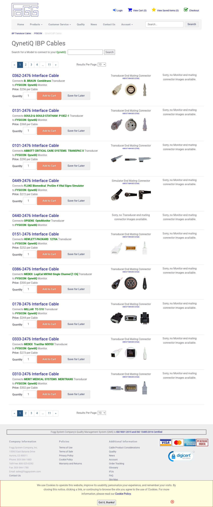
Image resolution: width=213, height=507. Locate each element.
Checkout (191, 9)
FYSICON (38, 33)
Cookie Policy (66, 459)
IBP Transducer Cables (21, 33)
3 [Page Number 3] (32, 64)
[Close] (173, 502)
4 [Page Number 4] (38, 64)
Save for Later (76, 95)
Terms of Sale (66, 451)
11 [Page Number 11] (50, 64)
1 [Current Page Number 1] (21, 65)
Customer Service (59, 24)
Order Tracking (116, 463)
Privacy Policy (66, 455)
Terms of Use (65, 447)
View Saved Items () (165, 9)
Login (118, 10)
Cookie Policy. (123, 493)
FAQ (111, 475)
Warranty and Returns (70, 463)
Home (20, 24)
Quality (81, 24)
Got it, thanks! (107, 502)
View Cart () (137, 9)
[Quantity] (29, 95)
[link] (181, 457)
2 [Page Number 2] (27, 64)
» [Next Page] (57, 65)
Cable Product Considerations (124, 447)
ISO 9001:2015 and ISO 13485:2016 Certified (139, 432)
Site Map (113, 479)
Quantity (17, 96)
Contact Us (109, 24)
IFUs (111, 471)
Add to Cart (49, 95)
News (94, 24)
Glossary (113, 467)
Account (127, 24)
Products (36, 24)
